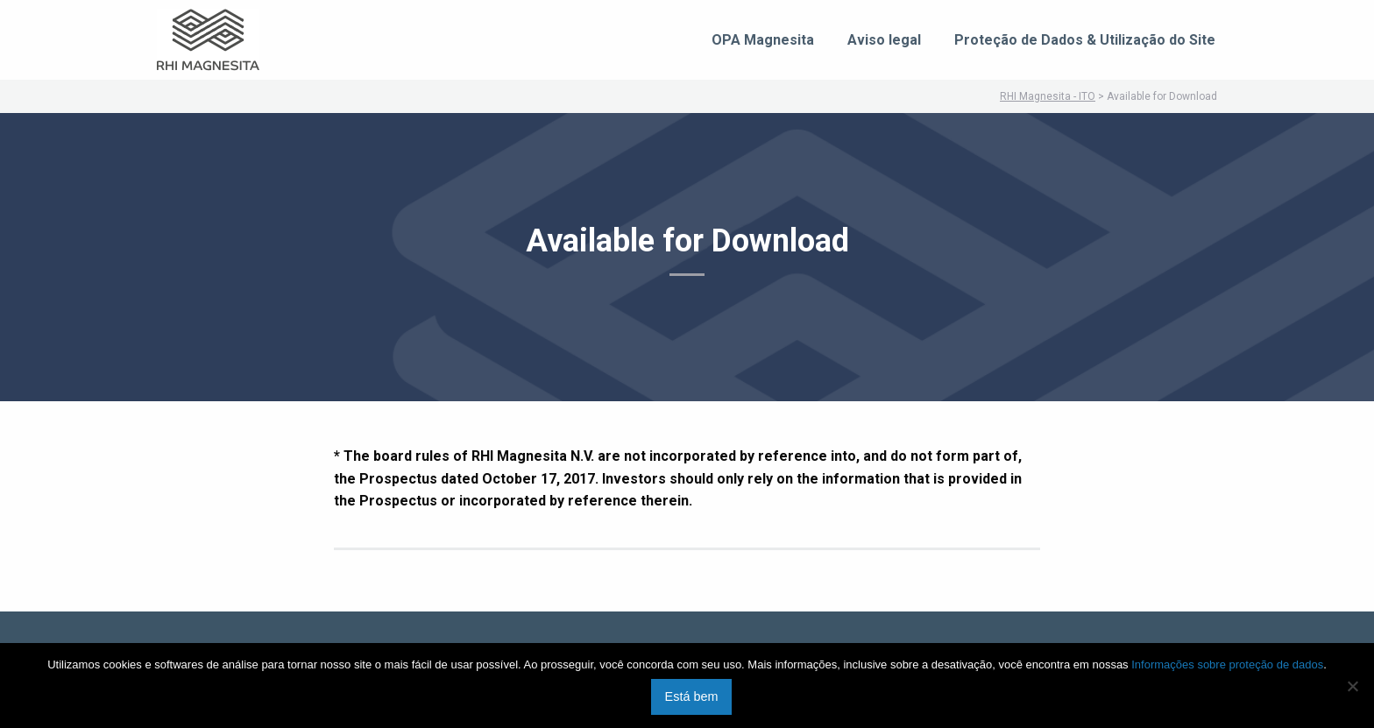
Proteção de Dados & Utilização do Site (1084, 40)
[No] (1352, 686)
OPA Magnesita (763, 40)
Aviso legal (884, 40)
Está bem (692, 696)
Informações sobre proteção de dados (1227, 664)
